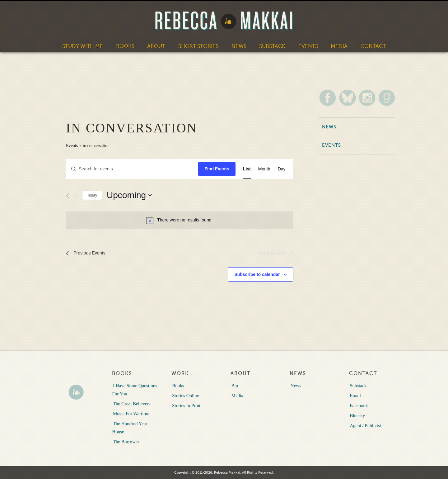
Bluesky (356, 415)
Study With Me (88, 45)
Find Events (216, 168)
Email (354, 395)
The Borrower (125, 441)
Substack (269, 45)
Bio (234, 385)
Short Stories (199, 45)
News (237, 45)
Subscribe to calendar (257, 274)
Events (304, 45)
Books (129, 45)
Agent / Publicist (364, 425)
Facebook (358, 405)
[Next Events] (75, 196)
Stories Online (184, 395)
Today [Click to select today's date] (92, 195)
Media (334, 45)
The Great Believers (131, 403)
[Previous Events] (67, 196)
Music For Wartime (130, 413)
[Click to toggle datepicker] (129, 195)
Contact (367, 45)
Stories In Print (185, 405)
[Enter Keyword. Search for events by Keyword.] (132, 169)
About (159, 45)
